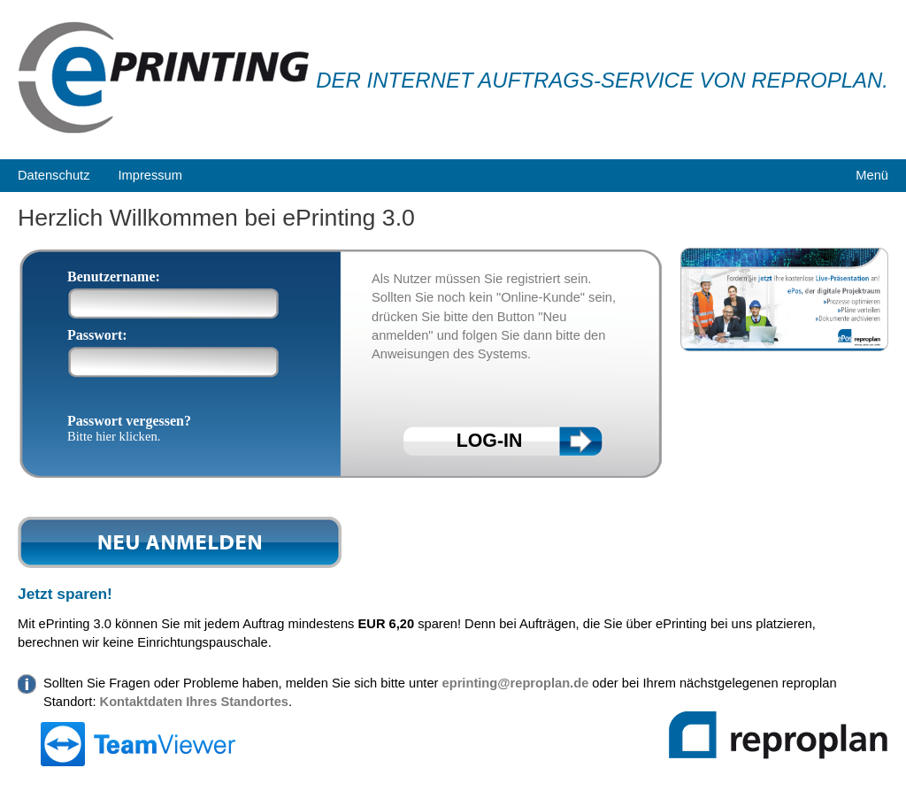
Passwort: (97, 334)
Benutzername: (113, 276)
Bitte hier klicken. (113, 436)
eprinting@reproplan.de (515, 683)
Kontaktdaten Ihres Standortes (194, 702)
